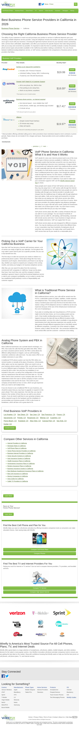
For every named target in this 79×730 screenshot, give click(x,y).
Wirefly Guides (70, 697)
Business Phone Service (10, 28)
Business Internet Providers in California (20, 453)
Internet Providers (42, 689)
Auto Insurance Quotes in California (18, 458)
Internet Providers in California (17, 443)
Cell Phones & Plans (8, 10)
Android (68, 689)
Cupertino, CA (55, 418)
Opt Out (74, 717)
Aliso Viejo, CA (35, 421)
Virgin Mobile (5, 699)
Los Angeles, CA (10, 414)
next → (45, 146)
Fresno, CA (61, 414)
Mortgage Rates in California (16, 446)
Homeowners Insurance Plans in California (21, 463)
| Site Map (68, 717)
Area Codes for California (15, 479)
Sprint (3, 694)
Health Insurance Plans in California (18, 461)
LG (14, 697)
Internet (41, 10)
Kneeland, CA (23, 421)
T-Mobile (4, 697)
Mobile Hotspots (30, 689)
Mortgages (65, 10)
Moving (72, 10)
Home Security (49, 10)
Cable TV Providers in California (17, 481)
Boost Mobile (5, 707)
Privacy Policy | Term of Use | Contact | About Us (49, 717)
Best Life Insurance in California (17, 473)
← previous (35, 146)
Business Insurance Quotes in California (20, 468)
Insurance (57, 10)
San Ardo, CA (62, 421)
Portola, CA (21, 418)
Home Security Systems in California (19, 456)
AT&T (3, 692)
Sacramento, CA (10, 418)
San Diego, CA (22, 414)
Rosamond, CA (32, 418)
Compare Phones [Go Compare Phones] (39, 553)
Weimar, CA (44, 418)
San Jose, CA (35, 414)
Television (40, 692)
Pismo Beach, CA (10, 421)
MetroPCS (5, 704)
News (46, 4)
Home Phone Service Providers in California (21, 451)
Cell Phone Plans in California (16, 448)
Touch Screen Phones (56, 694)
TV (36, 10)
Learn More (8, 496)
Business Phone (19, 10)
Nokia (15, 702)
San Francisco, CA (48, 414)
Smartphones (53, 689)
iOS (67, 694)
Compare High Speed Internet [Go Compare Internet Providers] (39, 592)
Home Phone (29, 10)
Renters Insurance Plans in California (19, 466)
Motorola (16, 699)
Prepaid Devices (54, 692)
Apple (15, 689)
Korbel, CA (8, 424)
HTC (15, 694)
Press (51, 4)
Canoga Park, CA (48, 421)
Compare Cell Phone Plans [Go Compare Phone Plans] (39, 549)
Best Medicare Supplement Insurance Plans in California (25, 471)
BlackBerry (17, 692)
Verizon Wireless (7, 689)
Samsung (16, 704)
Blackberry (69, 692)
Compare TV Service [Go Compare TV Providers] (39, 588)
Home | (30, 717)
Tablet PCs (28, 692)
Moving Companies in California (17, 476)
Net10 (3, 702)
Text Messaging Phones (56, 697)
